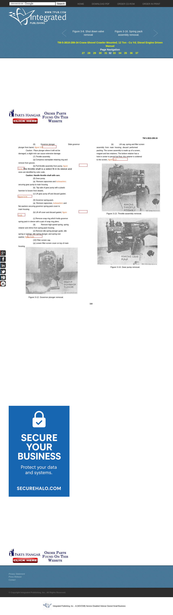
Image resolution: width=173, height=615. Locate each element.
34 (120, 53)
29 (94, 53)
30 (100, 53)
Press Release (15, 577)
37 (136, 53)
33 (114, 53)
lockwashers (61, 182)
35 (125, 53)
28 (89, 53)
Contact (12, 580)
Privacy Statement (17, 574)
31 (105, 53)
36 (131, 53)
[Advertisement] (70, 83)
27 (83, 53)
